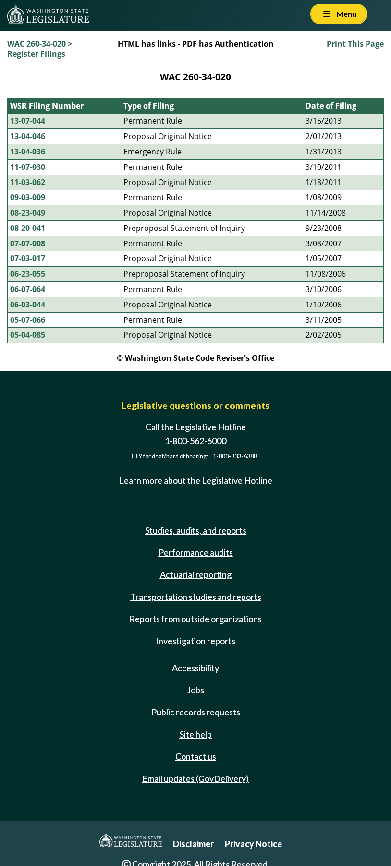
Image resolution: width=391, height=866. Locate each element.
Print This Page (355, 43)
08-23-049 (27, 212)
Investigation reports (195, 641)
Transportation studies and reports (195, 596)
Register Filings (36, 54)
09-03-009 (27, 197)
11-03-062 (27, 182)
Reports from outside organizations (195, 618)
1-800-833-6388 (235, 456)
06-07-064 (27, 289)
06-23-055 (27, 273)
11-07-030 (27, 167)
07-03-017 (27, 258)
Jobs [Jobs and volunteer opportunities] (195, 690)
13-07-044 (27, 120)
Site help (196, 734)
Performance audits (196, 552)
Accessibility (195, 667)
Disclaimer (193, 844)
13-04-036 (27, 151)
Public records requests (195, 712)
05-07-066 (27, 320)
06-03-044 (27, 304)
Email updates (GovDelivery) (195, 778)
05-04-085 (27, 335)
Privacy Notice (253, 844)
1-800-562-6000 (195, 440)
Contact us (195, 756)
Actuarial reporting (196, 574)
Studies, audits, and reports (195, 530)
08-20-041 (27, 228)
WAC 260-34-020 (36, 43)
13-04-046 (27, 136)
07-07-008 (27, 243)
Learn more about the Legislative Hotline (195, 480)
